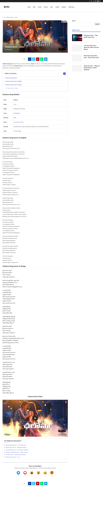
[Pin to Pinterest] (37, 59)
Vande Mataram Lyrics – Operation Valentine (17, 450)
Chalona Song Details (11, 78)
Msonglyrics (9, 50)
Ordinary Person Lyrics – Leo (13, 457)
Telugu (39, 7)
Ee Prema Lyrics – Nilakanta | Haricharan (16, 455)
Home (29, 7)
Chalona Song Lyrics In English (14, 81)
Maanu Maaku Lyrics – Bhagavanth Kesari (16, 448)
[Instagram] (93, 1)
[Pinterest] (95, 1)
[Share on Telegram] (45, 59)
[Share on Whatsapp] (41, 59)
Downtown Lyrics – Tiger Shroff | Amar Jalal (91, 36)
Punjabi (57, 7)
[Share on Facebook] (29, 59)
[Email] (98, 1)
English (46, 7)
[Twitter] (91, 1)
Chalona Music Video (12, 88)
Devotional (71, 7)
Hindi (34, 7)
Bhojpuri (64, 7)
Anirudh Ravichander (18, 122)
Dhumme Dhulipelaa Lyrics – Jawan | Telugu (17, 452)
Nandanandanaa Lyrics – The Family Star (16, 445)
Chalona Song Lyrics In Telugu (14, 85)
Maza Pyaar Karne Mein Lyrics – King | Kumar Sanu (91, 56)
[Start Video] (35, 418)
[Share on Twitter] (33, 59)
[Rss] (100, 1)
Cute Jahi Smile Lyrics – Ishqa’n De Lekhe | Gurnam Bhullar (91, 47)
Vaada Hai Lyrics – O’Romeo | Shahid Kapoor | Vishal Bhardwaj (92, 67)
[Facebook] (89, 1)
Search (74, 21)
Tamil (51, 7)
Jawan (15, 104)
